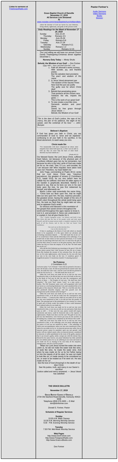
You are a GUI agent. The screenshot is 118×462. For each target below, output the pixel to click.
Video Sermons (99, 14)
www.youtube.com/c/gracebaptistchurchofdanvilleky (59, 22)
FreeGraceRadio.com (18, 9)
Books (99, 16)
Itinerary (99, 18)
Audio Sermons (99, 11)
